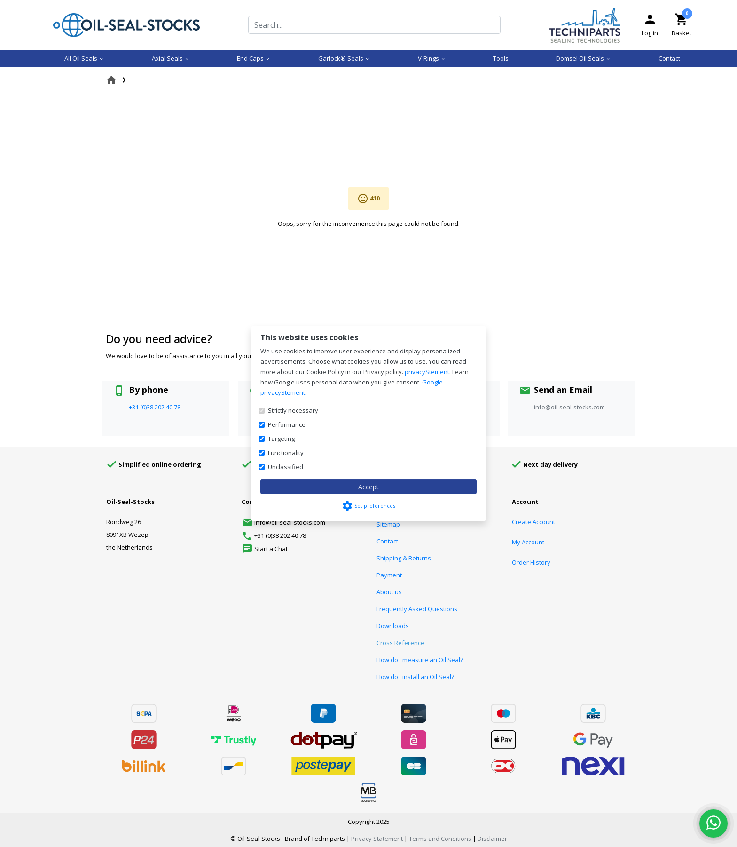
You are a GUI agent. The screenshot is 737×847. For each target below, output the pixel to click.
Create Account (533, 522)
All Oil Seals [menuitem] (84, 58)
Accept (368, 486)
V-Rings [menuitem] (432, 58)
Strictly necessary (293, 410)
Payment (389, 575)
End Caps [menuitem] (253, 58)
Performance (287, 424)
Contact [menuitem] (669, 58)
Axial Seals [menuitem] (170, 58)
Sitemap (388, 524)
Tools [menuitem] (501, 58)
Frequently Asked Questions (416, 609)
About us (389, 592)
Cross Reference (400, 643)
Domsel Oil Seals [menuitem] (583, 58)
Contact (387, 541)
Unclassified (285, 467)
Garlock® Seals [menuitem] (344, 58)
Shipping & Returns (403, 558)
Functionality (286, 452)
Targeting (281, 438)
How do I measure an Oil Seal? (419, 659)
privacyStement (427, 372)
